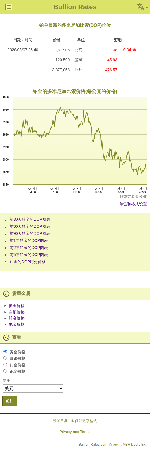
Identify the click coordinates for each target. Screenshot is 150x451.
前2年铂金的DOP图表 (29, 247)
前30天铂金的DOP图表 (30, 219)
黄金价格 (17, 305)
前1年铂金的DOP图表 (29, 240)
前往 (9, 401)
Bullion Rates (74, 7)
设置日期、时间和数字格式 (75, 421)
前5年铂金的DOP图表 (29, 254)
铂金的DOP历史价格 (28, 261)
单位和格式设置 (133, 204)
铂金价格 (17, 318)
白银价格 (17, 312)
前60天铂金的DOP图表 (30, 226)
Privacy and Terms (74, 432)
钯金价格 (17, 324)
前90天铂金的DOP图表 (30, 233)
